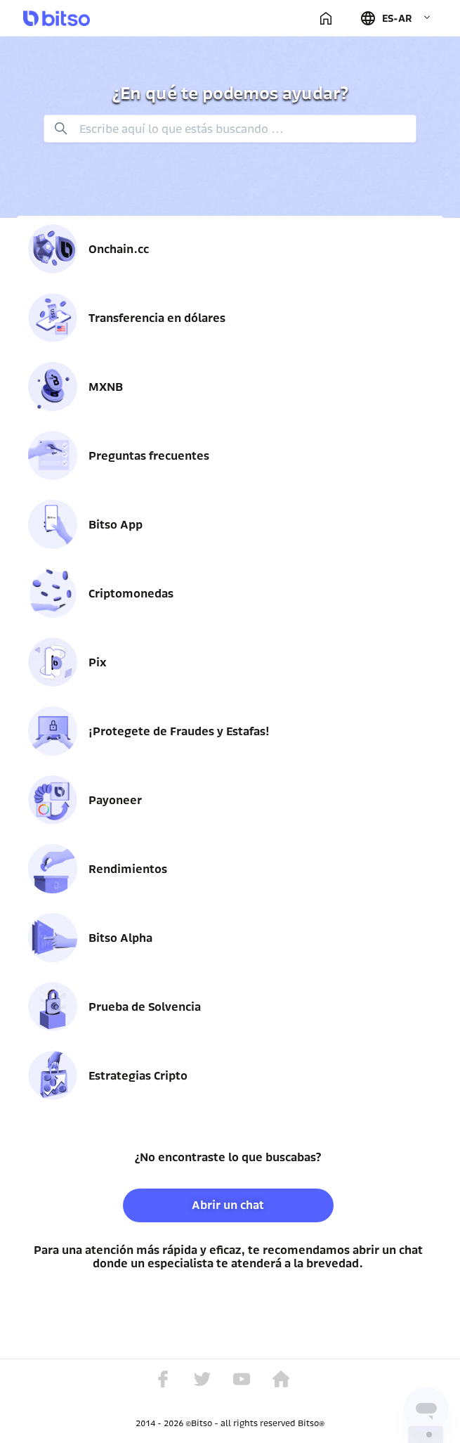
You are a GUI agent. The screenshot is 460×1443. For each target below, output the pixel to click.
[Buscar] (230, 129)
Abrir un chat (228, 1205)
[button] (395, 18)
